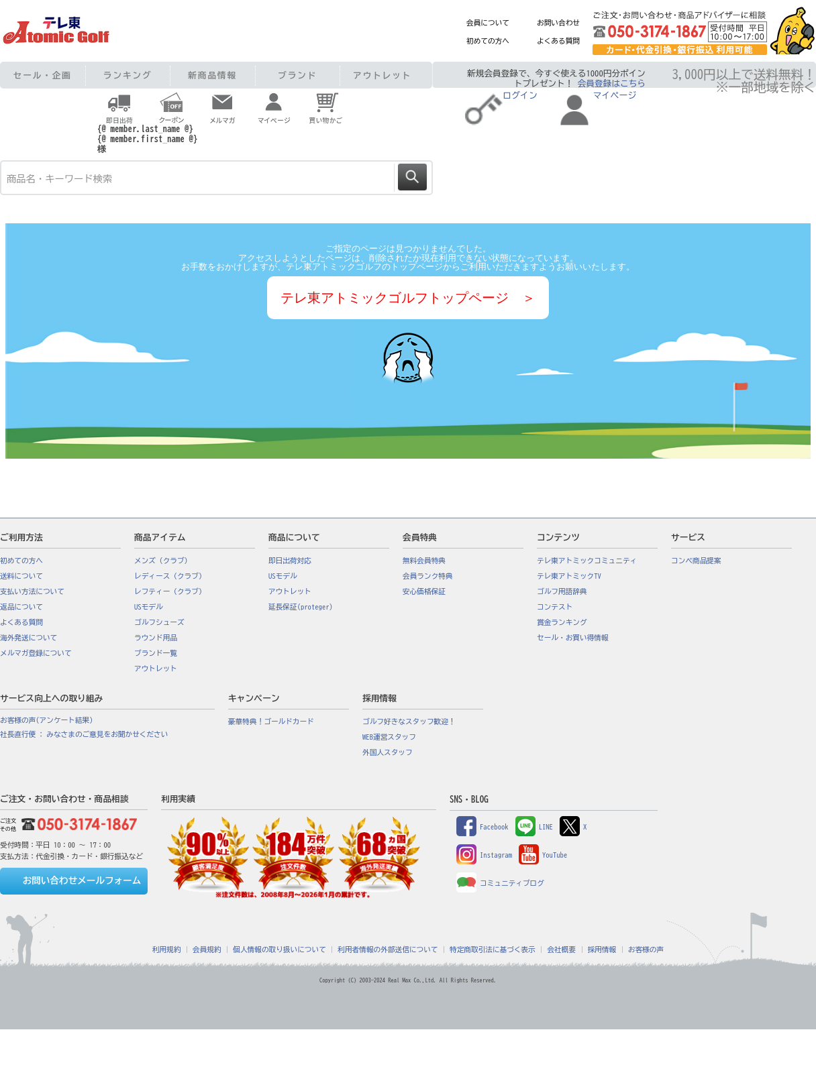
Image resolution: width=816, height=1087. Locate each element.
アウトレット (382, 75)
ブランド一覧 (155, 653)
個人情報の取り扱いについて (279, 949)
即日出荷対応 (289, 560)
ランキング (127, 75)
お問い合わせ (558, 22)
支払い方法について (32, 591)
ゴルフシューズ (159, 622)
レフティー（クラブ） (170, 591)
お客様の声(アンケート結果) (46, 720)
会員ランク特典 (428, 576)
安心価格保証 (424, 591)
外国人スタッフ (387, 752)
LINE (534, 826)
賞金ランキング (562, 622)
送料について (21, 576)
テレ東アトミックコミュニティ (587, 560)
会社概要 (561, 949)
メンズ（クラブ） (162, 560)
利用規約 (166, 949)
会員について (487, 22)
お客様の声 (646, 949)
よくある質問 (558, 41)
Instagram (484, 855)
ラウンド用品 (155, 637)
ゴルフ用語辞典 (562, 591)
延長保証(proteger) (300, 607)
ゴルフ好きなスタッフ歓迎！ (409, 721)
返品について (21, 607)
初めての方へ (487, 41)
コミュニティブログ (500, 883)
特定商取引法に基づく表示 (493, 949)
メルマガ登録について (36, 653)
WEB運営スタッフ (389, 737)
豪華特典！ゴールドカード (271, 721)
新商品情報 (212, 75)
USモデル (148, 607)
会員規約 (207, 949)
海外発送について (28, 637)
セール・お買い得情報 (573, 637)
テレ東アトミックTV (569, 576)
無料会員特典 (424, 560)
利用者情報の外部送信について (388, 949)
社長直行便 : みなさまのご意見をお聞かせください (84, 734)
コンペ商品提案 (696, 560)
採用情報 (602, 949)
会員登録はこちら (612, 83)
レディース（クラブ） (170, 576)
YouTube (543, 855)
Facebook (482, 826)
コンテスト (554, 607)
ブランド (297, 75)
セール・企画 (42, 75)
